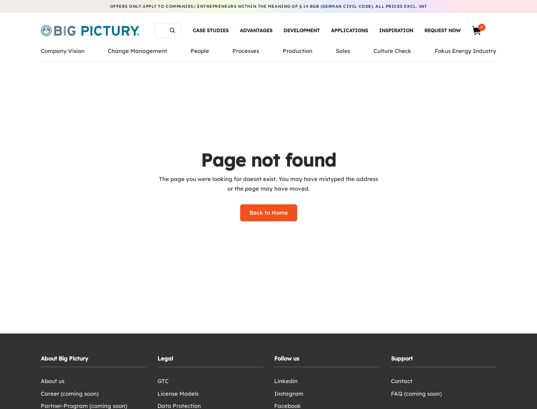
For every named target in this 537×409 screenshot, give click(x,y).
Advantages (256, 30)
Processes (245, 50)
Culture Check (392, 50)
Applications (349, 30)
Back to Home (268, 212)
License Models (178, 393)
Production (297, 50)
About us (52, 381)
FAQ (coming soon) (416, 393)
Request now (442, 30)
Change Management (137, 50)
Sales (343, 50)
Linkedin (286, 381)
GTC (163, 381)
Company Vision (62, 50)
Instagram (289, 393)
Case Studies (211, 30)
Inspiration (396, 30)
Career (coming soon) (70, 393)
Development (302, 30)
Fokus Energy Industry (465, 50)
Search (172, 30)
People (199, 50)
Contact (401, 381)
